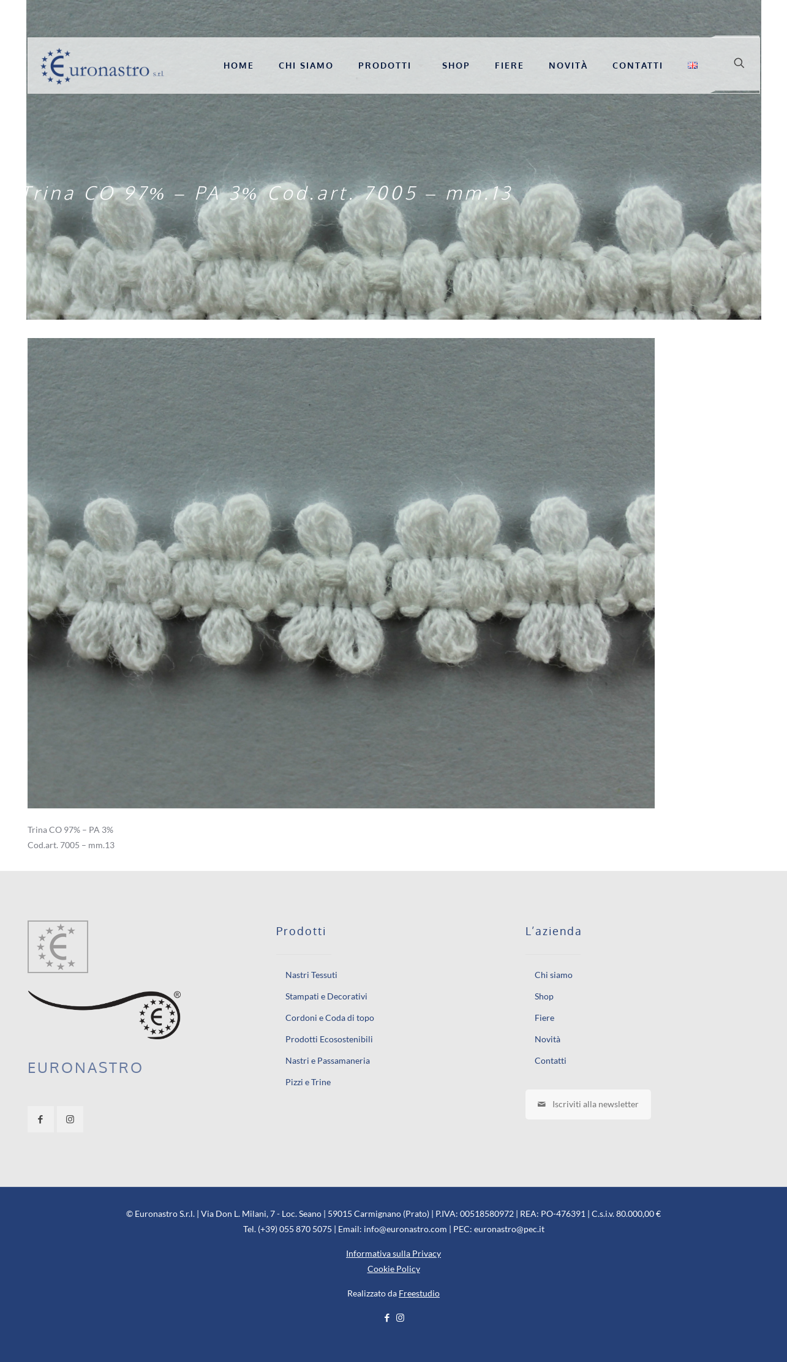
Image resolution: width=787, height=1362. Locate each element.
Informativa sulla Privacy (393, 1253)
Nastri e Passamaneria (327, 1060)
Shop (544, 996)
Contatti (551, 1060)
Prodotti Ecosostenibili (329, 1039)
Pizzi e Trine (308, 1082)
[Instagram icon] (400, 1317)
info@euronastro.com (405, 1229)
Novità (547, 1039)
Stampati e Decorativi (326, 996)
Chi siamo (554, 974)
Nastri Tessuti (311, 974)
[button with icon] (41, 1119)
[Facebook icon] (387, 1317)
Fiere (544, 1017)
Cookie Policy (393, 1268)
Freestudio (419, 1293)
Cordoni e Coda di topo (329, 1017)
